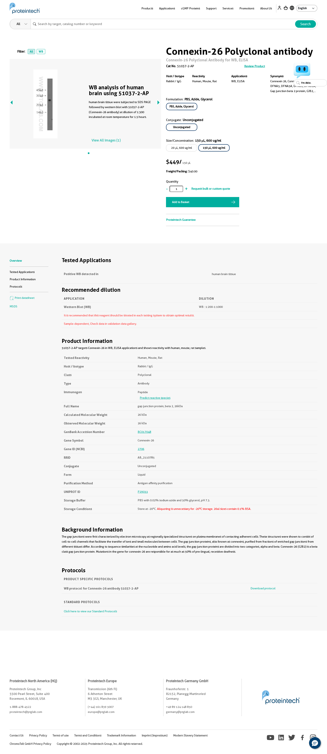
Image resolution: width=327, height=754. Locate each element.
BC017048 (144, 431)
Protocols (16, 286)
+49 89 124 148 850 (179, 707)
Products (147, 8)
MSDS (13, 306)
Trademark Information (121, 735)
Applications (167, 8)
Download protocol (262, 588)
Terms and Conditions (87, 735)
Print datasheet (22, 297)
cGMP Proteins (190, 8)
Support (211, 8)
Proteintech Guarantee (181, 219)
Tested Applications (22, 272)
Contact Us (16, 735)
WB (41, 51)
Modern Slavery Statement (190, 735)
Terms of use (61, 735)
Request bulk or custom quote (210, 188)
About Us (266, 8)
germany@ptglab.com (180, 712)
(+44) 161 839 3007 (101, 707)
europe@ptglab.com (101, 712)
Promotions (246, 8)
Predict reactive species (155, 397)
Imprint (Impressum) (154, 735)
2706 (141, 449)
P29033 (143, 491)
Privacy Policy (38, 735)
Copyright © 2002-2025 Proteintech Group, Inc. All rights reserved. (100, 743)
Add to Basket (180, 202)
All (31, 51)
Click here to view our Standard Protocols (90, 611)
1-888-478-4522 (20, 707)
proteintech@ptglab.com (26, 712)
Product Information (23, 279)
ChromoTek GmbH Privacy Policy (30, 743)
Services (228, 8)
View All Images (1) (106, 140)
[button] (315, 743)
